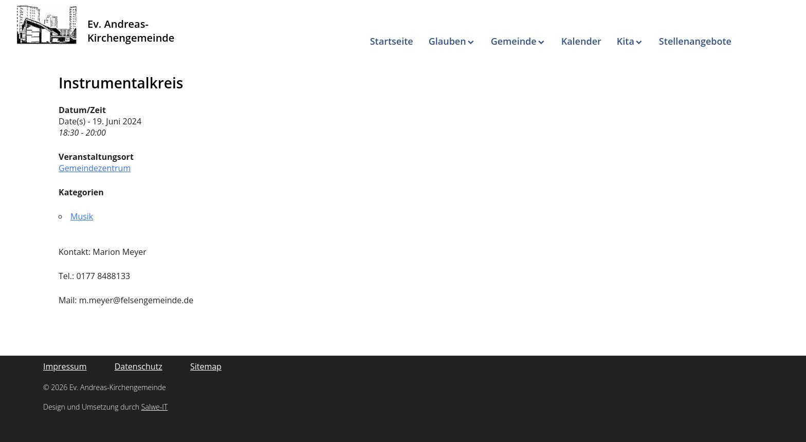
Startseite (391, 41)
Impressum (64, 366)
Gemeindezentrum (95, 168)
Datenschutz (138, 366)
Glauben (447, 41)
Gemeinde (514, 41)
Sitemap (206, 366)
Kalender (581, 41)
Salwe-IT (154, 407)
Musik (81, 216)
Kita (625, 41)
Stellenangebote (695, 41)
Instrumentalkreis (121, 83)
